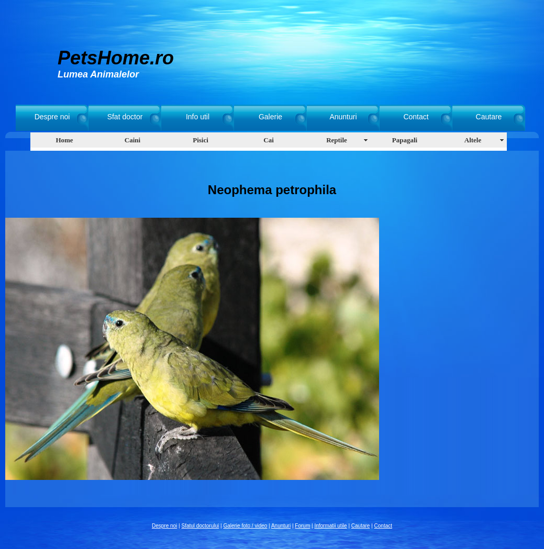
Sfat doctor (125, 117)
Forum (302, 526)
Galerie (270, 117)
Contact (415, 117)
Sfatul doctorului (200, 526)
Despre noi (52, 117)
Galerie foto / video (245, 526)
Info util (197, 117)
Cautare (489, 117)
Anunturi (343, 117)
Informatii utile (330, 526)
